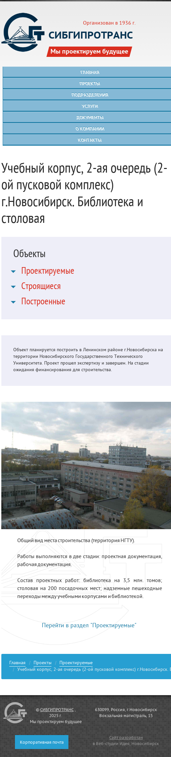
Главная (17, 663)
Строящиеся (41, 287)
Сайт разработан (126, 738)
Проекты (42, 663)
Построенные (43, 302)
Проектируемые (47, 272)
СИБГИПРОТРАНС (57, 710)
